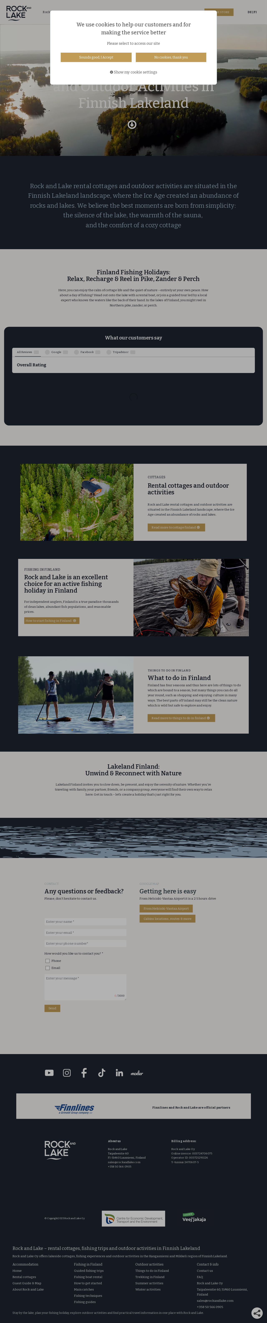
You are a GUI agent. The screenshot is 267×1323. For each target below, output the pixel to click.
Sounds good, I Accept (96, 57)
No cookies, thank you (171, 57)
